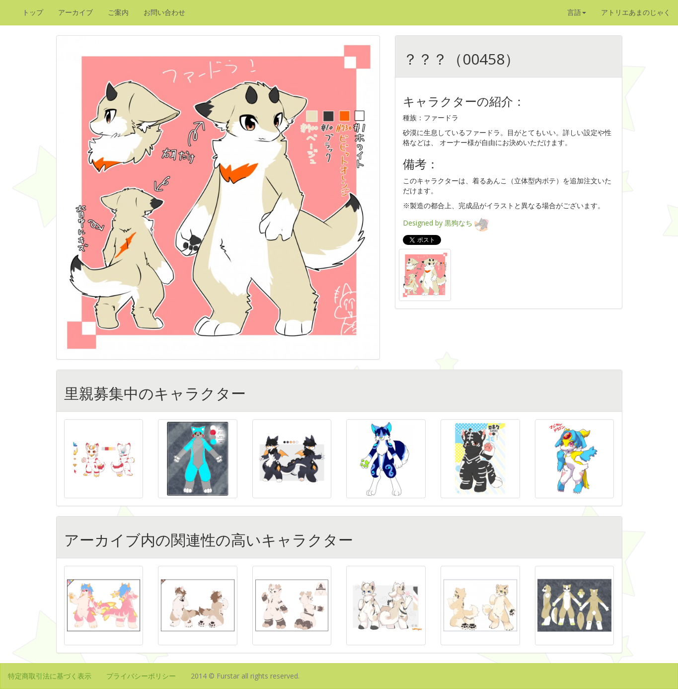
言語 (576, 12)
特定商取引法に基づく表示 (49, 676)
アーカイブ (75, 12)
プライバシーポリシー (141, 676)
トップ (32, 12)
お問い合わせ (164, 12)
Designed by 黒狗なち (446, 223)
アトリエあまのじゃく (636, 12)
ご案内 (118, 12)
